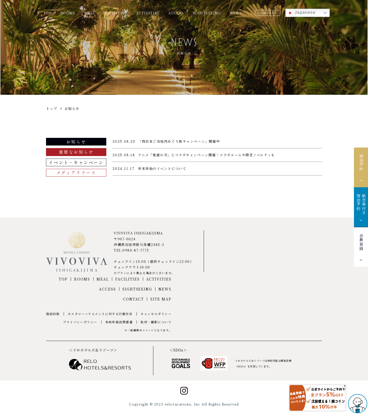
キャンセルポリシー (156, 314)
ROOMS (68, 13)
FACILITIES (116, 13)
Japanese (301, 13)
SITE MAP (160, 299)
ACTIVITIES (148, 13)
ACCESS (176, 13)
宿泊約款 (53, 314)
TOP (47, 13)
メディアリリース (76, 172)
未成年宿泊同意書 (119, 322)
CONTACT (267, 12)
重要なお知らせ (76, 152)
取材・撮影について (156, 322)
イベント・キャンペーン (76, 162)
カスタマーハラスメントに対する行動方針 (100, 314)
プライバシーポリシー (80, 322)
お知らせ (72, 108)
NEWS (236, 13)
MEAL (90, 13)
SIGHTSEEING (207, 13)
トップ (51, 108)
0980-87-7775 (135, 250)
